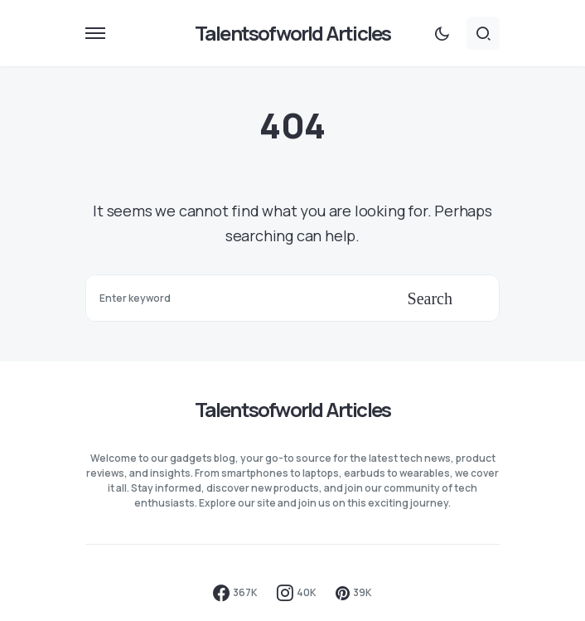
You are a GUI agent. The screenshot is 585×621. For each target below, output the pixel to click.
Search (430, 298)
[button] (95, 33)
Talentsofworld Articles (293, 32)
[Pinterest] (354, 593)
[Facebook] (235, 593)
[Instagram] (297, 593)
